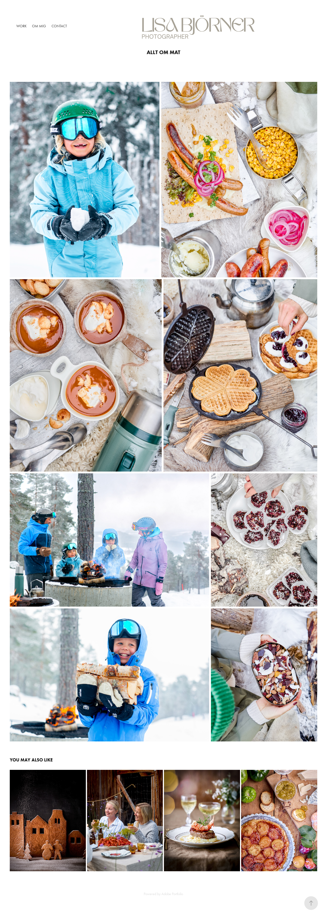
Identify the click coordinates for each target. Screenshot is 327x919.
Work (21, 26)
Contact (59, 26)
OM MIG (39, 26)
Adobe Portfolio (172, 894)
